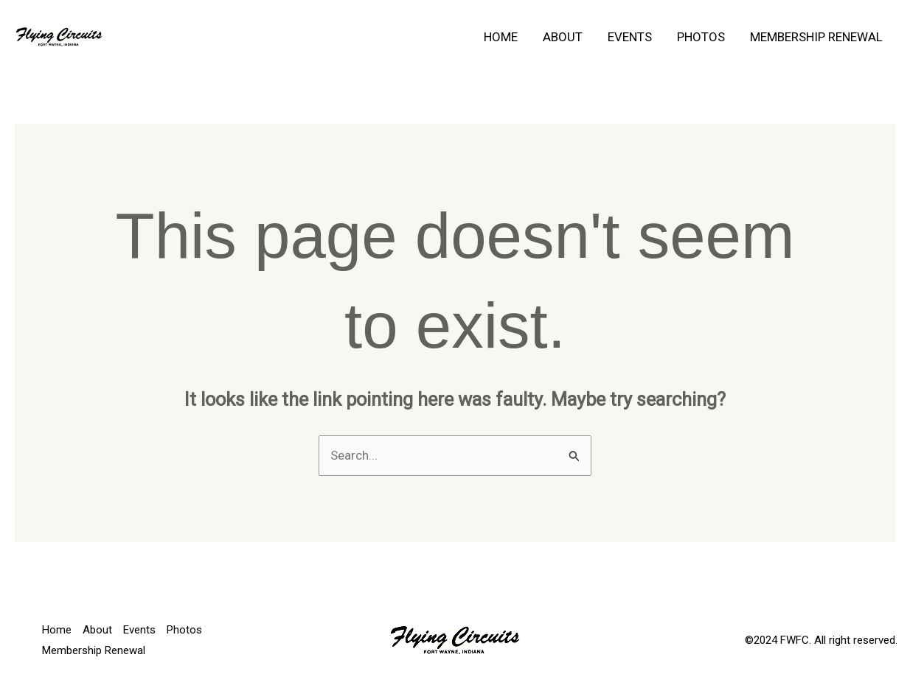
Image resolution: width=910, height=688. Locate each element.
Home (501, 36)
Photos (701, 36)
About (563, 36)
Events (630, 36)
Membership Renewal (816, 36)
